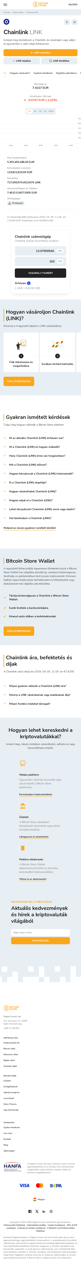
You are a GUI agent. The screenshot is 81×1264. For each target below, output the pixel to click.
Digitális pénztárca (66, 73)
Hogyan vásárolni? (20, 73)
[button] (40, 438)
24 (29, 111)
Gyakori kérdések (43, 73)
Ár (5, 73)
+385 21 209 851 (11, 1028)
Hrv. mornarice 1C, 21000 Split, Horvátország (15, 1022)
